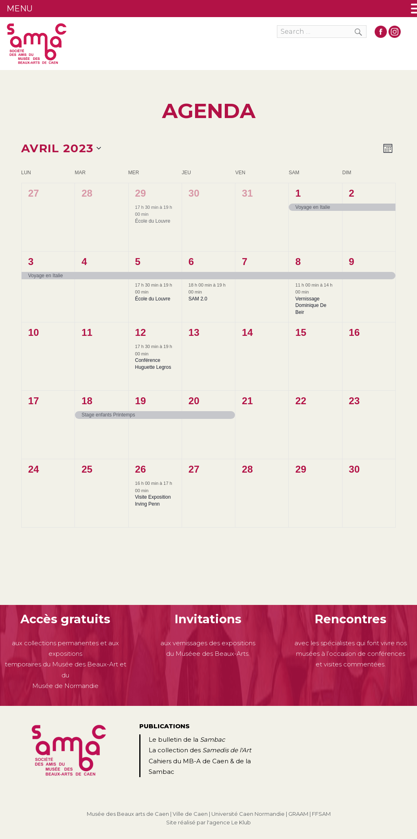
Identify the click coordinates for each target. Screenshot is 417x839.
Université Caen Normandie (248, 814)
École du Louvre (153, 221)
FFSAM (321, 814)
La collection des (200, 750)
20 (194, 400)
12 (140, 332)
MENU (20, 8)
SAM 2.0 (198, 299)
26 (140, 469)
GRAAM (298, 814)
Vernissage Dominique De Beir (310, 305)
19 (140, 400)
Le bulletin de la (187, 739)
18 (86, 400)
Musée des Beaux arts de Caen (128, 814)
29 (140, 193)
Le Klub (241, 822)
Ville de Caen (190, 814)
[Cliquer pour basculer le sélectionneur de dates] (61, 148)
